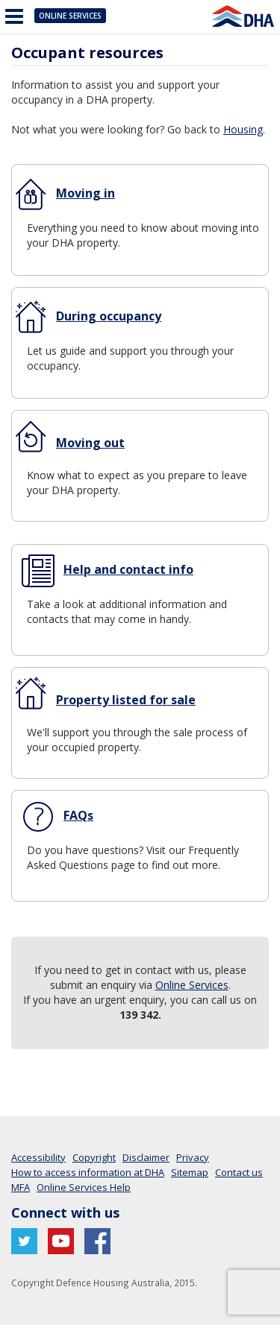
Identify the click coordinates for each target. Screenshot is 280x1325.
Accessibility (38, 1157)
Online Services (70, 15)
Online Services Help (84, 1187)
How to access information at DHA (87, 1172)
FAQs (78, 815)
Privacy (192, 1157)
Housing (243, 129)
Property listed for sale (126, 700)
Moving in (85, 193)
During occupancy (108, 316)
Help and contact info (128, 569)
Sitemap (189, 1172)
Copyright (94, 1157)
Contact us (239, 1172)
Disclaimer (145, 1157)
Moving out (90, 442)
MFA (20, 1187)
